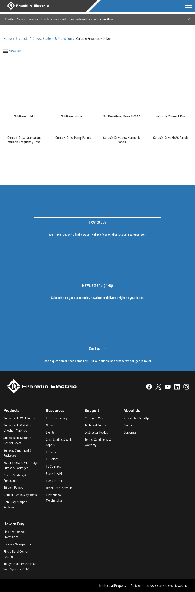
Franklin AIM (54, 473)
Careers (129, 425)
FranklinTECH (54, 480)
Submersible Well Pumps (19, 418)
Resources (55, 410)
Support (92, 410)
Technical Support (96, 425)
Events (50, 432)
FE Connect (53, 466)
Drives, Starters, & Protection (52, 38)
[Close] (189, 19)
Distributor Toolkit (96, 432)
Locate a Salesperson (17, 544)
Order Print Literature (59, 487)
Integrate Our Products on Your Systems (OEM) (19, 566)
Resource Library (56, 418)
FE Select (52, 459)
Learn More (106, 19)
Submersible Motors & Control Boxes (17, 440)
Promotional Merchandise (54, 497)
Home (7, 38)
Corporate (130, 432)
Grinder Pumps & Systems (20, 494)
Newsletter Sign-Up (136, 418)
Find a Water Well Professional (14, 534)
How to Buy (13, 524)
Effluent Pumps (13, 487)
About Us (132, 410)
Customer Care (94, 418)
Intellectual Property (112, 585)
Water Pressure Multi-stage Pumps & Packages (20, 465)
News (49, 425)
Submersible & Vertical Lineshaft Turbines (17, 428)
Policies (136, 585)
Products (22, 38)
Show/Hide (12, 51)
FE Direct (51, 452)
